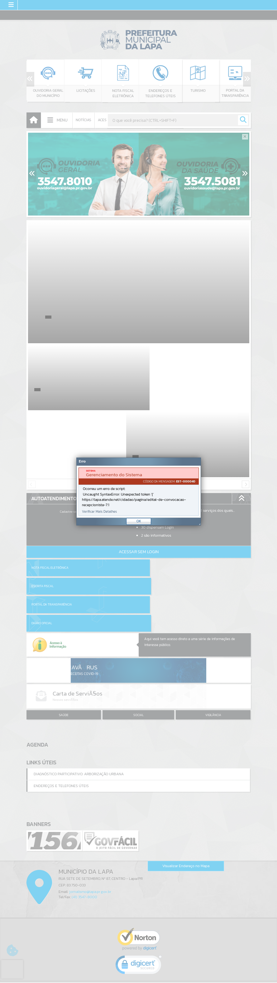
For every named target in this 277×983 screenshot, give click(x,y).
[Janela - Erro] (138, 491)
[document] (139, 492)
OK (138, 521)
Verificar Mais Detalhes (99, 511)
